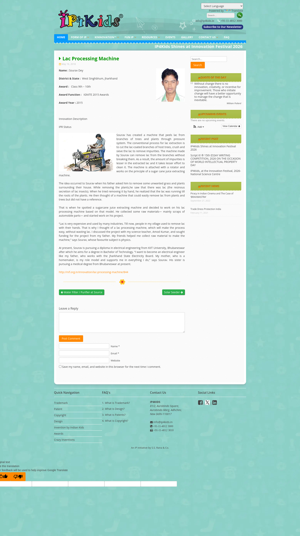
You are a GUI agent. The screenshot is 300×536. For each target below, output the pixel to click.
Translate (233, 10)
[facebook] (200, 403)
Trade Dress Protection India (206, 209)
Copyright (60, 415)
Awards (58, 433)
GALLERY (187, 37)
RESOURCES (149, 37)
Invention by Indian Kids (69, 427)
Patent (58, 409)
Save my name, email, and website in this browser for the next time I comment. (111, 367)
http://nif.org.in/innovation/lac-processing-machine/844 (93, 272)
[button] (198, 127)
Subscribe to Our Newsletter (223, 27)
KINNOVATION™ (105, 37)
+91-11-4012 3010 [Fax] (163, 430)
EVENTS (170, 37)
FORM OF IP (78, 37)
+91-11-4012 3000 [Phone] (162, 426)
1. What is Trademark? (116, 403)
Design (58, 421)
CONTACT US (207, 37)
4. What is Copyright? (115, 421)
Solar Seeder (173, 292)
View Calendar (231, 126)
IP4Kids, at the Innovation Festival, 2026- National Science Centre (216, 172)
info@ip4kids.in (204, 20)
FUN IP (129, 37)
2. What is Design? (113, 409)
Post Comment (71, 338)
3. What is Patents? (114, 415)
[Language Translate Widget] (222, 6)
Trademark (61, 403)
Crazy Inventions (64, 440)
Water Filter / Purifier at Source (81, 292)
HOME (61, 37)
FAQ (226, 37)
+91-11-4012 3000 (231, 20)
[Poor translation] (18, 476)
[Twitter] (207, 403)
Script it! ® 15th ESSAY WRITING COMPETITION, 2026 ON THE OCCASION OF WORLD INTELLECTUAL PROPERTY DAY (216, 160)
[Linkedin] (214, 403)
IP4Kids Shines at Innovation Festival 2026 (213, 147)
